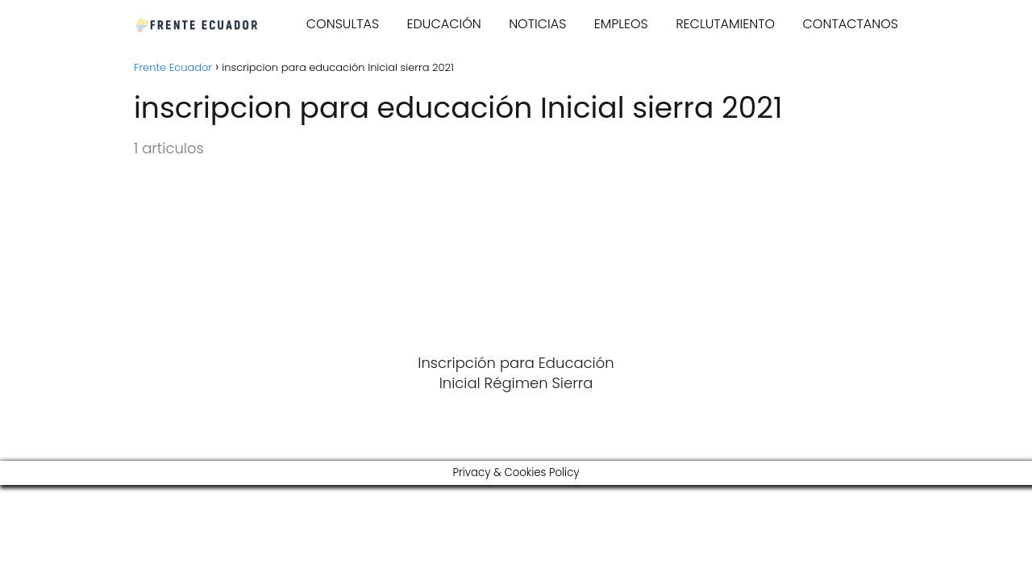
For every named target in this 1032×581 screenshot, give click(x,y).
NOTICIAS (537, 24)
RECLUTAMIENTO (725, 24)
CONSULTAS (342, 24)
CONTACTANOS (851, 24)
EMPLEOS (621, 24)
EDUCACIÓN (443, 24)
